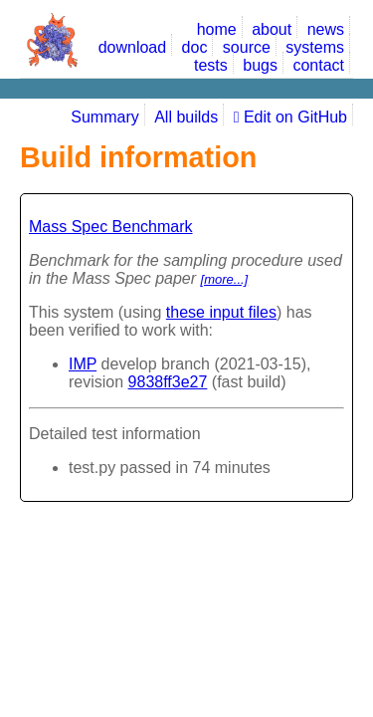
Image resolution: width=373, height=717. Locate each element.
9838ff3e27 (168, 381)
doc (195, 47)
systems (314, 47)
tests (211, 65)
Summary (104, 117)
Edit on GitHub (290, 117)
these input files (221, 312)
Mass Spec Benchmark (111, 226)
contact (318, 65)
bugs (260, 65)
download (132, 47)
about (271, 29)
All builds (186, 117)
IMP (82, 364)
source (247, 47)
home (217, 29)
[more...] (225, 279)
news (325, 29)
